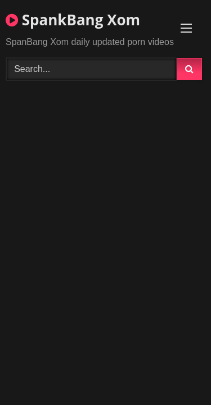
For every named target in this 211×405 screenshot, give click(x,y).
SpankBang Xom (73, 20)
